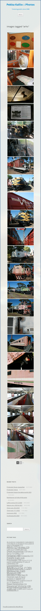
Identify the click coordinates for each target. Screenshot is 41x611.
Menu (20, 14)
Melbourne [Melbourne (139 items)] (19, 568)
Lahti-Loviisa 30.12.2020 (14, 503)
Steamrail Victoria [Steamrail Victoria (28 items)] (19, 586)
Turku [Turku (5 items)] (30, 589)
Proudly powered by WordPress (13, 607)
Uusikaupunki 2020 (13, 516)
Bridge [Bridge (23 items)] (23, 547)
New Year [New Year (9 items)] (22, 575)
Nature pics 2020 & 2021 (14, 505)
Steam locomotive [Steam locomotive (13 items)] (17, 584)
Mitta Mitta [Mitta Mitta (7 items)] (12, 575)
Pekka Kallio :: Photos (21, 4)
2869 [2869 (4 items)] (9, 545)
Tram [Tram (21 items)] (21, 588)
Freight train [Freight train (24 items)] (15, 557)
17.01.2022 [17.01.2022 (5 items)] (11, 544)
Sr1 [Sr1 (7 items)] (9, 582)
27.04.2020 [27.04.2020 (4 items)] (20, 543)
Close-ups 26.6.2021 (13, 508)
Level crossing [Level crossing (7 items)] (18, 562)
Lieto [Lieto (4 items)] (27, 562)
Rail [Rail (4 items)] (23, 577)
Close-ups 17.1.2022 (13, 510)
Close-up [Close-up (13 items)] (21, 549)
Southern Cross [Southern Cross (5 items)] (26, 580)
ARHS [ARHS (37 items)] (12, 547)
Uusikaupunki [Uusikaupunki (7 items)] (12, 590)
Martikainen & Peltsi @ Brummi (17, 497)
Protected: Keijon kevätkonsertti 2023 (19, 492)
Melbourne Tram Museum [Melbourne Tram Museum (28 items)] (16, 572)
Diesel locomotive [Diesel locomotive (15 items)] (17, 551)
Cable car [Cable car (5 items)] (11, 550)
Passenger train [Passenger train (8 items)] (14, 577)
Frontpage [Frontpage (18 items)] (14, 560)
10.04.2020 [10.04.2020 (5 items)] (20, 542)
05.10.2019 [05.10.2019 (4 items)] (11, 542)
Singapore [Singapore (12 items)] (13, 580)
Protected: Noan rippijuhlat (15, 487)
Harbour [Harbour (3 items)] (25, 560)
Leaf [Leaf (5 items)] (9, 562)
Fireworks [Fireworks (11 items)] (27, 556)
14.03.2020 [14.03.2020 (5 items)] (29, 542)
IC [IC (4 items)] (30, 560)
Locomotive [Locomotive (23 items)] (15, 565)
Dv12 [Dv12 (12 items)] (11, 553)
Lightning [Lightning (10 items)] (12, 563)
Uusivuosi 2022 (12, 513)
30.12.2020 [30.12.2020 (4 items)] (29, 543)
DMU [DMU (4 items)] (30, 551)
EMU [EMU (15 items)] (19, 553)
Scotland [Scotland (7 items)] (11, 579)
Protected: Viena (12, 490)
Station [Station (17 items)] (17, 582)
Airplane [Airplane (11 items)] (17, 545)
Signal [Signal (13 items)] (20, 578)
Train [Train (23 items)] (12, 588)
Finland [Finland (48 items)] (14, 555)
